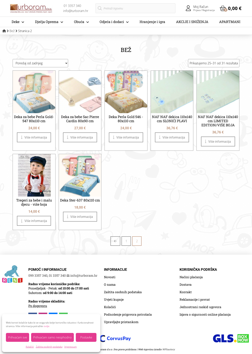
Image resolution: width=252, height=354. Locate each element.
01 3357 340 (57, 275)
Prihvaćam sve (17, 337)
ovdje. (47, 326)
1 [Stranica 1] (126, 241)
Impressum (70, 346)
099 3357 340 (37, 275)
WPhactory (168, 349)
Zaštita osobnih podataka (49, 346)
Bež (12, 31)
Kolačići (30, 346)
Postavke (86, 337)
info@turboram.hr (83, 275)
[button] (231, 8)
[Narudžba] (40, 63)
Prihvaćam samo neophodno (52, 337)
